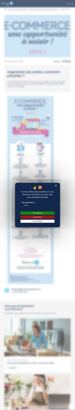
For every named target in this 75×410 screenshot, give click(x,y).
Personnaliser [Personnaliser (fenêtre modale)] (37, 221)
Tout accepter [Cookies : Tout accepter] (37, 213)
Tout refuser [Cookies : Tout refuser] (37, 217)
